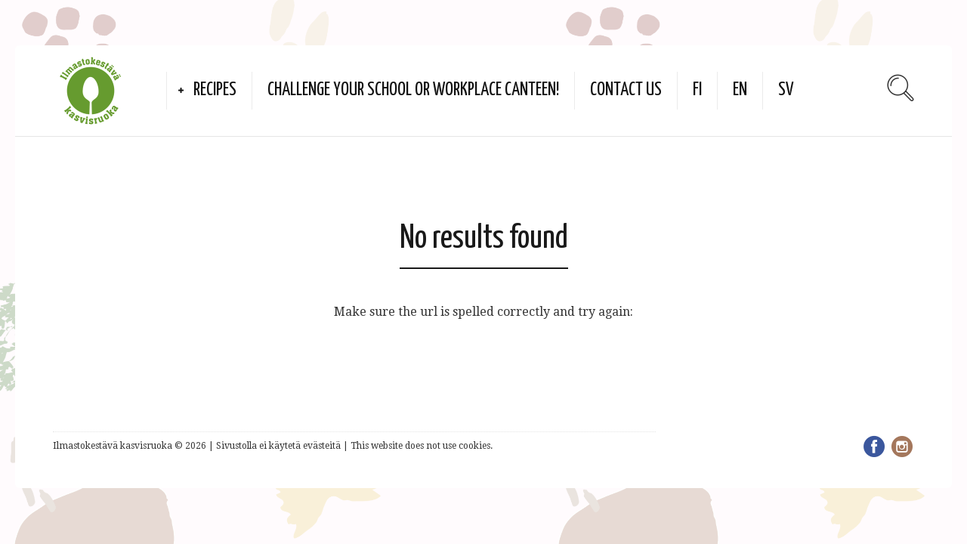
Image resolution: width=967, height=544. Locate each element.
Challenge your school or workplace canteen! (413, 90)
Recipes (214, 90)
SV (786, 90)
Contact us (626, 90)
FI (697, 90)
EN (740, 90)
